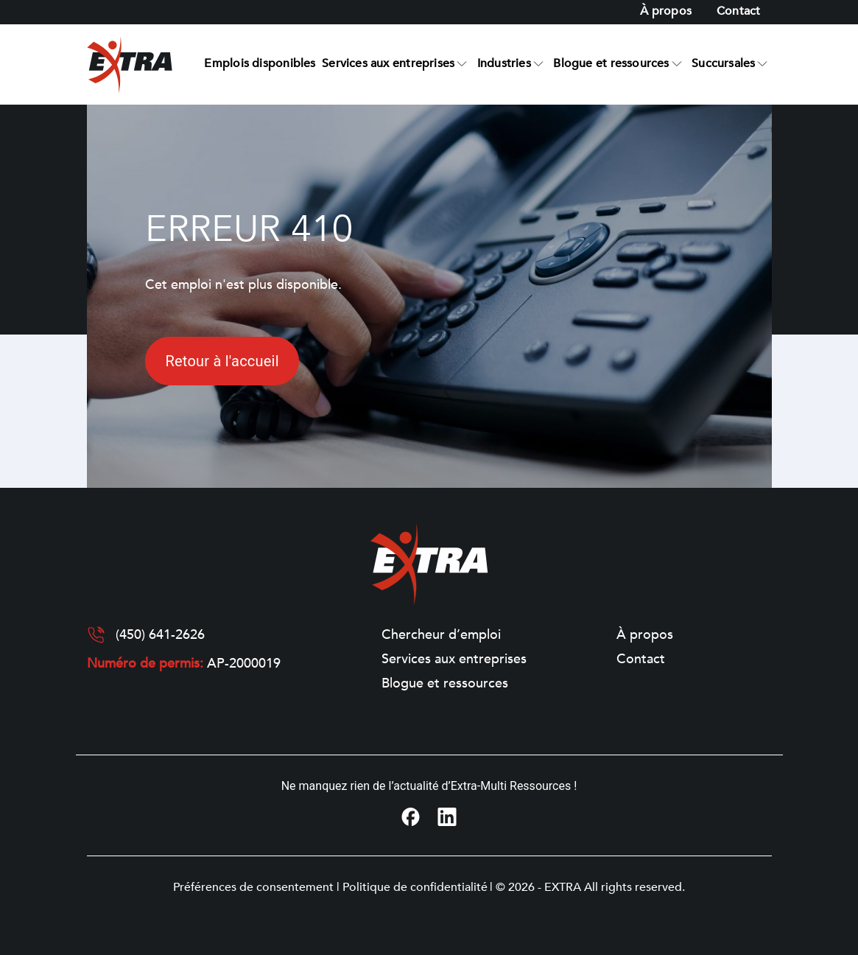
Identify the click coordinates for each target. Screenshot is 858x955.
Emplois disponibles (259, 63)
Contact (739, 11)
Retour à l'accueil (221, 361)
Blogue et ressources (611, 63)
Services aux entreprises (388, 63)
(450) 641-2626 (160, 635)
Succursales (723, 63)
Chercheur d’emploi (441, 635)
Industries (504, 63)
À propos (666, 11)
